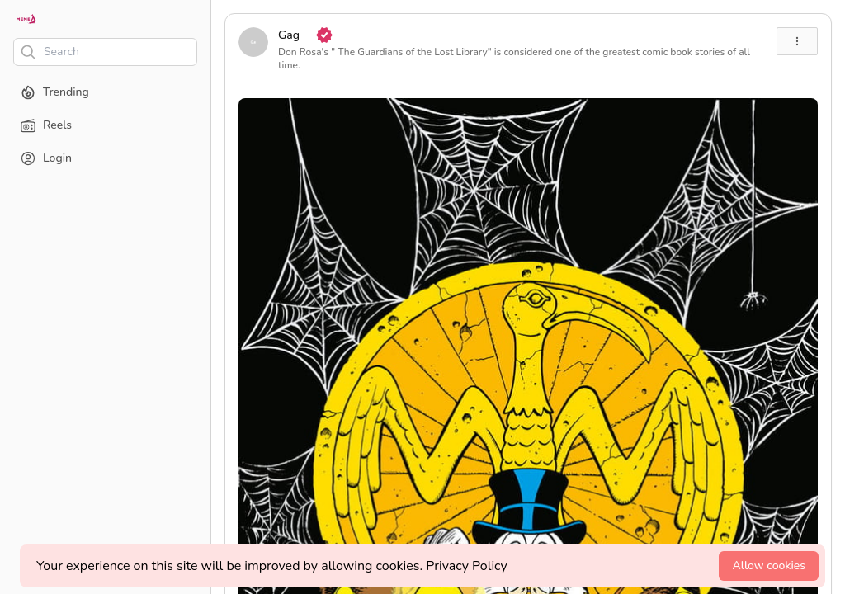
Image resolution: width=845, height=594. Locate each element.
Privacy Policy (466, 566)
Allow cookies (768, 565)
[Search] (105, 52)
